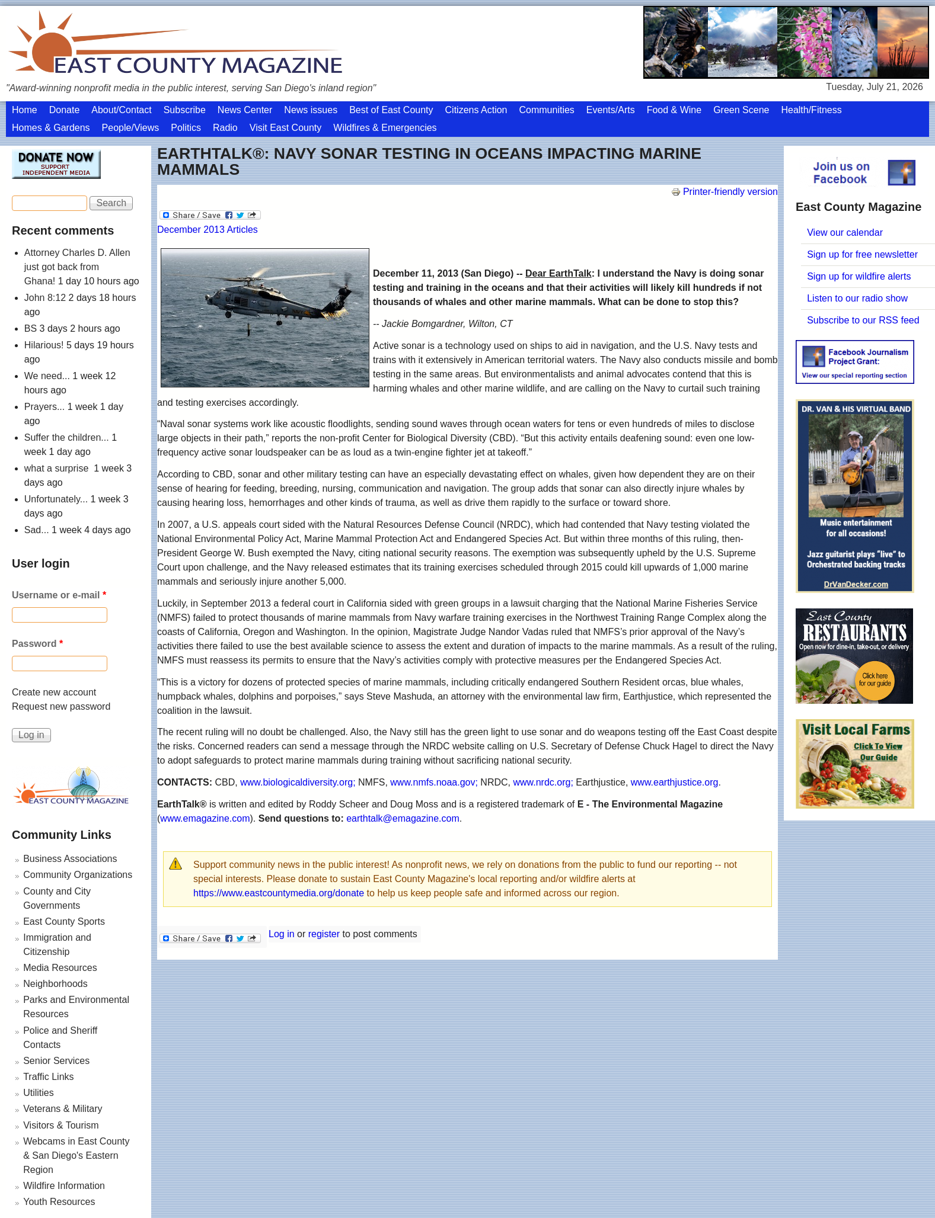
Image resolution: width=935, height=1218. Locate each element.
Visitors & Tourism (60, 1125)
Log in (282, 934)
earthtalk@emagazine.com (402, 818)
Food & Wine (674, 110)
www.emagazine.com (205, 818)
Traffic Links (48, 1077)
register (324, 934)
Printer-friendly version (724, 192)
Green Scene (741, 110)
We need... (47, 376)
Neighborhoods (55, 984)
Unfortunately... (56, 499)
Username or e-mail (59, 595)
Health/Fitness (811, 110)
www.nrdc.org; (543, 782)
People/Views (130, 128)
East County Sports (64, 921)
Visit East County (286, 128)
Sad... (36, 530)
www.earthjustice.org (675, 782)
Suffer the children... (66, 437)
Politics (186, 128)
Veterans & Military (62, 1109)
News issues (310, 110)
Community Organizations (77, 875)
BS (30, 328)
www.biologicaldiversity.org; (297, 782)
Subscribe (185, 110)
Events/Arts (610, 110)
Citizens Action (476, 110)
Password (37, 644)
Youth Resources (59, 1202)
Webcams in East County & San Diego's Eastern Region (76, 1155)
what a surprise (57, 468)
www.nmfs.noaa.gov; (434, 782)
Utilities (38, 1093)
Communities (546, 110)
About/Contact (121, 110)
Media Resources (60, 968)
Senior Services (56, 1061)
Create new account (54, 692)
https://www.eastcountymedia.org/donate (278, 893)
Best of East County (391, 110)
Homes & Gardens (51, 128)
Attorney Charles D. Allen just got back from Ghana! (77, 267)
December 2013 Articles (207, 230)
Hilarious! (44, 345)
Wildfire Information (64, 1186)
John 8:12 (45, 298)
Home (24, 110)
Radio (225, 128)
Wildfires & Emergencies (384, 128)
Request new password (61, 706)
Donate (64, 110)
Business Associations (70, 859)
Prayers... (44, 407)
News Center (245, 110)
